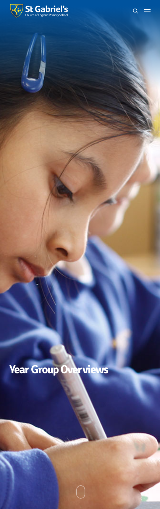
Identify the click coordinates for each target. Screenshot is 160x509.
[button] (147, 11)
